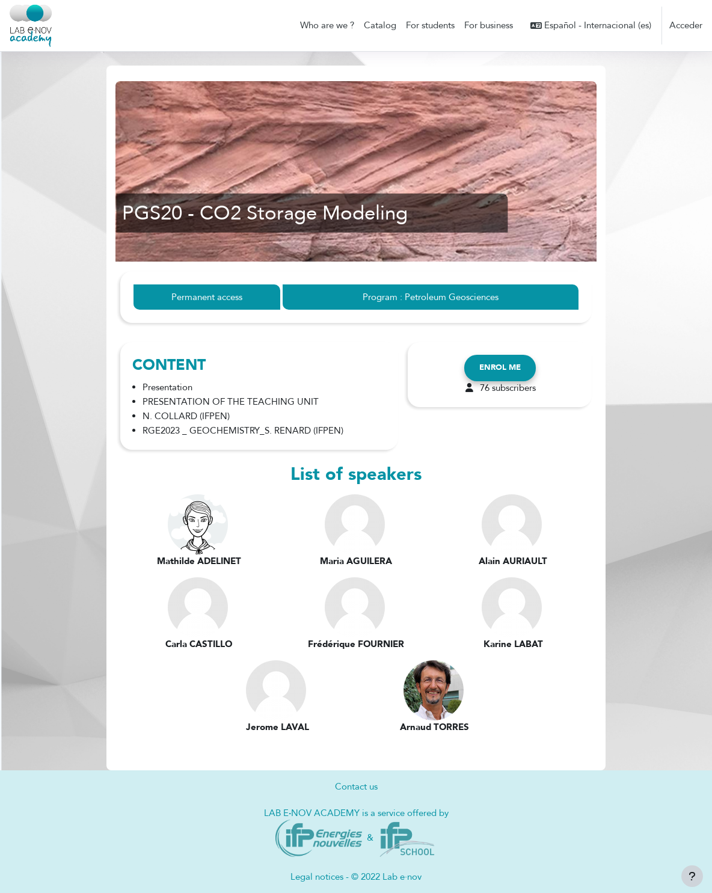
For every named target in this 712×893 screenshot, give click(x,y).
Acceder (685, 25)
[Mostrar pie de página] (692, 876)
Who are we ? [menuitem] (327, 25)
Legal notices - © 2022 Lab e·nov (356, 877)
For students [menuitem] (430, 25)
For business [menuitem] (488, 25)
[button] (591, 25)
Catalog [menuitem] (380, 25)
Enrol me (500, 368)
